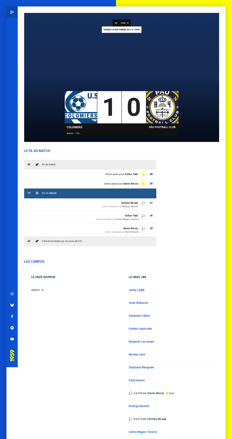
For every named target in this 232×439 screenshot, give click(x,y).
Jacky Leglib (137, 290)
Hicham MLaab (129, 202)
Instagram (12, 138)
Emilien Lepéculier (140, 328)
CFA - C (125, 23)
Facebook (12, 160)
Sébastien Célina (139, 315)
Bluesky (12, 149)
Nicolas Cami (137, 354)
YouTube (12, 183)
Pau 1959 (12, 195)
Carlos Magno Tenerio (127, 219)
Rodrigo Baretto (130, 206)
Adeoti (35, 290)
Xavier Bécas (130, 228)
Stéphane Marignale (141, 367)
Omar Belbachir (138, 302)
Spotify (12, 172)
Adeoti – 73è (73, 133)
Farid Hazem (132, 231)
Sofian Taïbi (131, 215)
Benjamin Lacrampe (141, 341)
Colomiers (74, 127)
